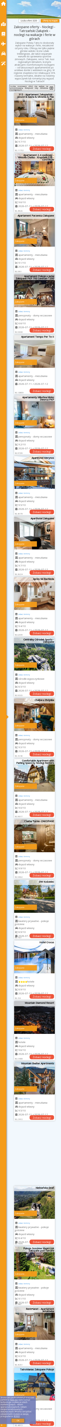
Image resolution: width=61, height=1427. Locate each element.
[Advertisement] (30, 1154)
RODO (17, 1416)
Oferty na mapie (50, 20)
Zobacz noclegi (42, 149)
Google (14, 1399)
